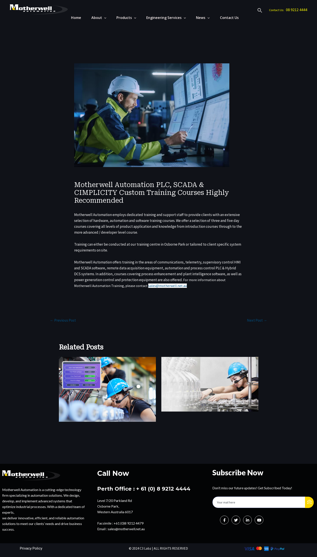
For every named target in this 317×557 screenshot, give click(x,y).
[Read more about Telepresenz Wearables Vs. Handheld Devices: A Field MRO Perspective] (209, 383)
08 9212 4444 (296, 9)
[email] (258, 502)
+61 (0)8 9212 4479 (128, 523)
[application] (101, 17)
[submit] (309, 502)
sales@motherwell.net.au (167, 286)
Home (72, 17)
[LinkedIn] (247, 520)
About (95, 17)
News (202, 17)
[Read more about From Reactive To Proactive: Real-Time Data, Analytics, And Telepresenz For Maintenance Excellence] (107, 389)
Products (124, 17)
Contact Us (229, 17)
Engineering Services (165, 17)
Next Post (257, 320)
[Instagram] (259, 520)
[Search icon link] (259, 11)
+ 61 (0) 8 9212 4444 (163, 489)
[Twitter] (236, 520)
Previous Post (63, 320)
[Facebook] (224, 520)
